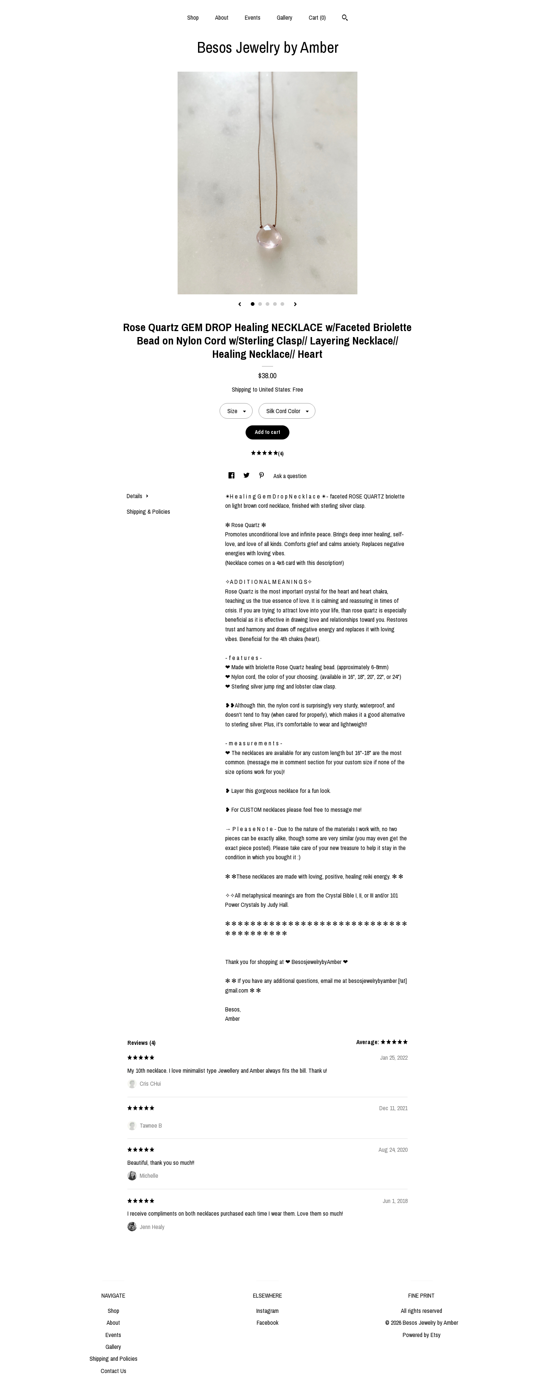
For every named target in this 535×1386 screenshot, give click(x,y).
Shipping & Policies (148, 511)
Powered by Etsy (422, 1335)
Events (252, 17)
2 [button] (260, 304)
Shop (193, 17)
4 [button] (275, 304)
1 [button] (252, 304)
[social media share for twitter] (247, 476)
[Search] (345, 18)
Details (138, 496)
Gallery (284, 17)
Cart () (317, 17)
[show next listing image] (295, 304)
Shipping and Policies (113, 1358)
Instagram (267, 1311)
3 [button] (267, 304)
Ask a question (290, 476)
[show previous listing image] (239, 304)
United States (274, 389)
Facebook (267, 1322)
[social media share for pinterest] (262, 476)
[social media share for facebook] (232, 476)
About (221, 17)
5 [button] (282, 304)
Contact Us (113, 1371)
